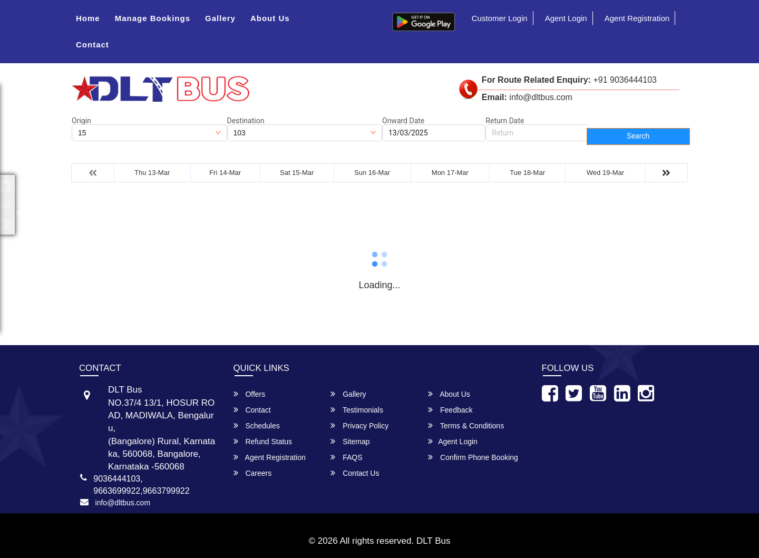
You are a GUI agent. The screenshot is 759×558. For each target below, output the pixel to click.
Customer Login (500, 18)
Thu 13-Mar (152, 173)
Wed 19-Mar (605, 173)
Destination (246, 120)
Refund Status (263, 441)
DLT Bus (433, 541)
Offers (249, 393)
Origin (81, 120)
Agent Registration (637, 18)
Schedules (256, 425)
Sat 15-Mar (297, 173)
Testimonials (356, 409)
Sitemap (349, 441)
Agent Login (566, 18)
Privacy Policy (359, 425)
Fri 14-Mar (225, 173)
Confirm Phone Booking (473, 457)
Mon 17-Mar (450, 173)
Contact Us (354, 472)
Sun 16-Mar (372, 173)
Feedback (450, 409)
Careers (252, 472)
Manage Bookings (152, 18)
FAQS (346, 457)
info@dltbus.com (122, 502)
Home (88, 18)
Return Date (504, 120)
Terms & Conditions (466, 425)
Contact (92, 44)
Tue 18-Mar (527, 173)
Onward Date (403, 120)
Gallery (220, 18)
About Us (270, 18)
